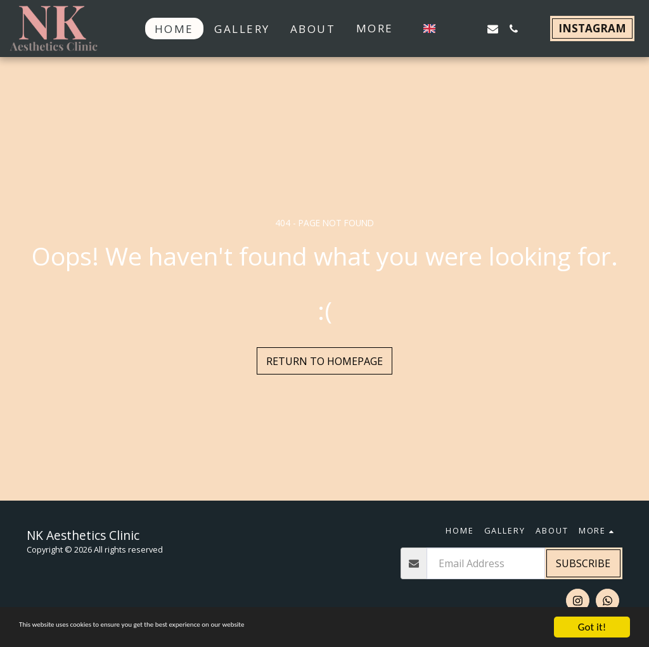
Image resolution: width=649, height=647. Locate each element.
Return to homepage (324, 361)
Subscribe (583, 563)
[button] (451, 28)
